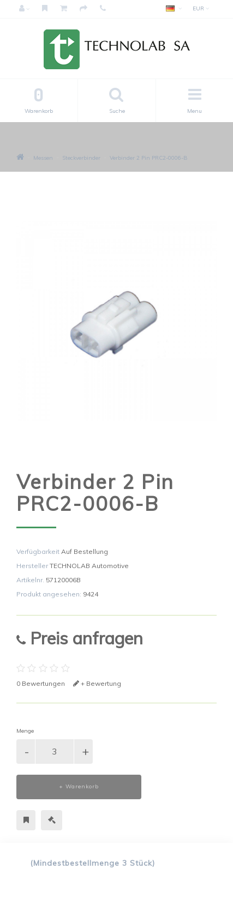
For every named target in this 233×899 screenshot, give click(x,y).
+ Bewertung (97, 683)
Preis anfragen (79, 638)
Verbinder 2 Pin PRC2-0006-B (149, 157)
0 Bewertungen (40, 683)
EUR (201, 8)
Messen (43, 157)
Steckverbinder (81, 157)
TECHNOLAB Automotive (89, 566)
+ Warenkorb (79, 786)
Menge (25, 730)
